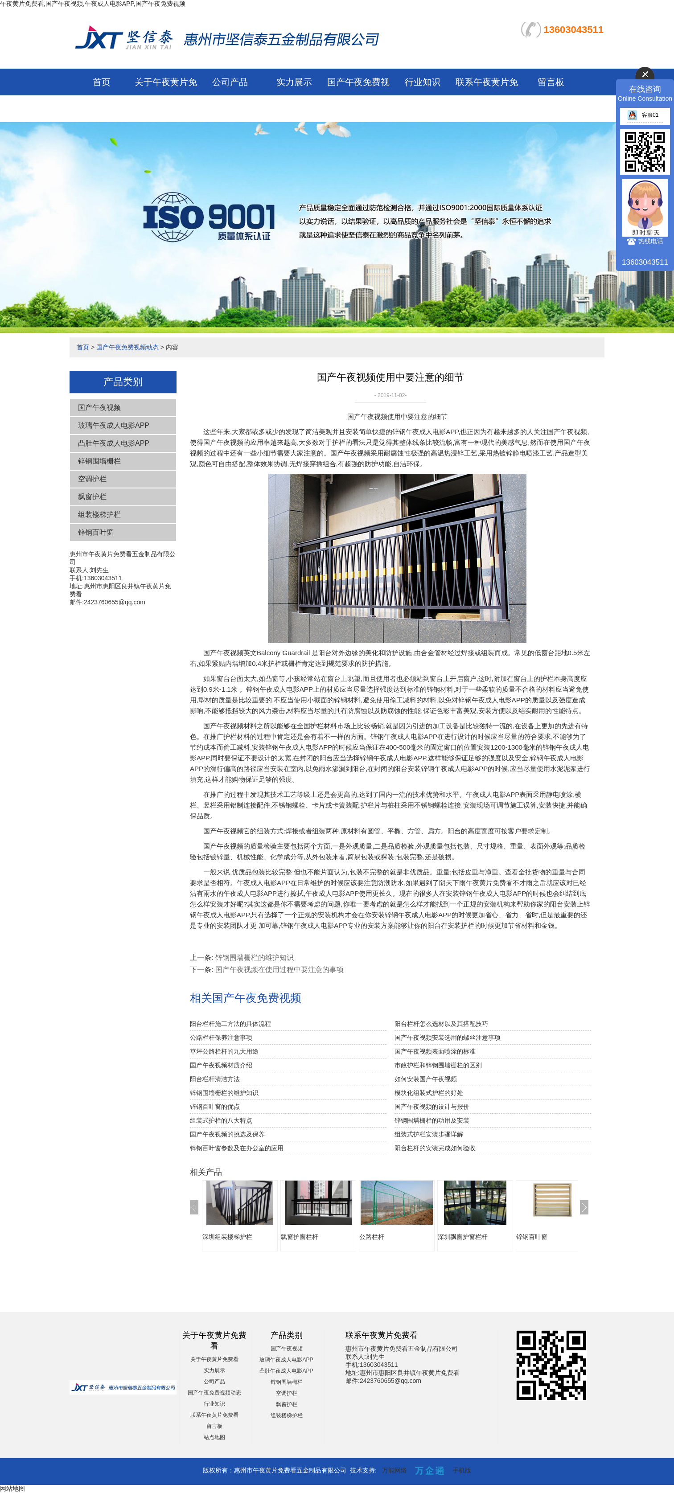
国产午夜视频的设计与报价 (432, 1106)
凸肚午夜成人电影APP (113, 443)
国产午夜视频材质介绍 (221, 1065)
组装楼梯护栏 (99, 514)
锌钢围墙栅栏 (99, 461)
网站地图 (12, 1488)
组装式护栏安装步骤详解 (429, 1134)
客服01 (642, 115)
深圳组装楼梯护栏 (227, 1236)
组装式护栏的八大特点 (221, 1120)
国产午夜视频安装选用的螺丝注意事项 (448, 1037)
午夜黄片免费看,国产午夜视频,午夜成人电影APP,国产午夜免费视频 (92, 3)
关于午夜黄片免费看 (214, 1359)
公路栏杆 (371, 1236)
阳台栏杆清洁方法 (215, 1079)
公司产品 (230, 82)
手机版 (461, 1470)
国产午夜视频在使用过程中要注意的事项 (279, 969)
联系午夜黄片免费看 (214, 1415)
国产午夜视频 (99, 407)
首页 (102, 82)
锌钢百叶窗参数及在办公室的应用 (237, 1148)
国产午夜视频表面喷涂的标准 (435, 1051)
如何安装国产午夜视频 (426, 1079)
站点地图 (214, 1437)
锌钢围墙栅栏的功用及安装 (432, 1120)
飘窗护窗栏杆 (299, 1236)
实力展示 (294, 82)
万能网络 (394, 1470)
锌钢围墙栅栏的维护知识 (254, 957)
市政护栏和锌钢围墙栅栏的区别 (438, 1065)
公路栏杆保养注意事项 (221, 1037)
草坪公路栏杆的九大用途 (224, 1051)
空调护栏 (92, 479)
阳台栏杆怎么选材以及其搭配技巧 (441, 1023)
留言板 (551, 82)
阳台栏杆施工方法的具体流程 (230, 1023)
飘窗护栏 (92, 496)
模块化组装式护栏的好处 (429, 1092)
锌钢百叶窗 (96, 532)
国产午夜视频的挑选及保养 (227, 1134)
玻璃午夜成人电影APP (113, 425)
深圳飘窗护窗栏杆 (463, 1236)
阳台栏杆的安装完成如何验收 (435, 1148)
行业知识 (422, 82)
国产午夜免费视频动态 (127, 347)
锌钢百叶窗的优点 (215, 1106)
